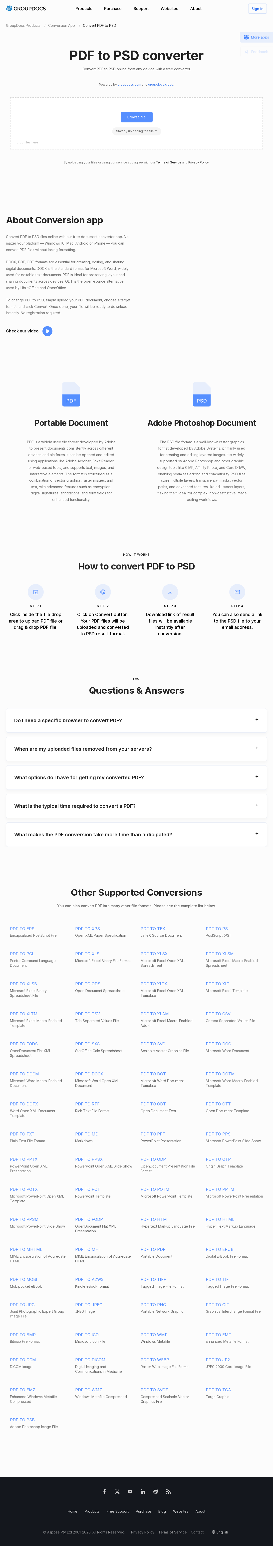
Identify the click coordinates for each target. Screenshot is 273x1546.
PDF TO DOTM (220, 1073)
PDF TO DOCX (89, 1073)
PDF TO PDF (153, 1249)
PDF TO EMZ (22, 1389)
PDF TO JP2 (218, 1359)
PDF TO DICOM (90, 1359)
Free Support (118, 1511)
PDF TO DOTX (24, 1103)
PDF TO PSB (22, 1419)
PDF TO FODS (24, 1043)
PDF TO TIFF (153, 1279)
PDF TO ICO (87, 1334)
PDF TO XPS (87, 928)
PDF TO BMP (23, 1334)
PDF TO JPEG (88, 1304)
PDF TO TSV (87, 1013)
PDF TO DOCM (24, 1073)
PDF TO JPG (22, 1304)
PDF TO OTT (218, 1103)
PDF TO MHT (88, 1249)
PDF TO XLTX (154, 983)
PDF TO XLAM (155, 1013)
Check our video (22, 330)
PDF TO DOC (218, 1043)
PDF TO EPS (22, 928)
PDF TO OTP (218, 1159)
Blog (162, 1511)
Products (83, 8)
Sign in (258, 9)
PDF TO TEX (153, 928)
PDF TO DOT (153, 1073)
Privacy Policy (198, 162)
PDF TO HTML (220, 1219)
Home (72, 1511)
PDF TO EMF (218, 1334)
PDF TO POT (87, 1189)
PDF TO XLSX (154, 953)
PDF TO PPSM (24, 1219)
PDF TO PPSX (89, 1159)
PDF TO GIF (217, 1304)
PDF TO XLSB (23, 983)
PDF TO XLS (87, 953)
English (222, 1532)
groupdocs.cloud (160, 84)
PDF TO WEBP (155, 1359)
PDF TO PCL (22, 953)
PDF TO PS (217, 928)
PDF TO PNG (153, 1304)
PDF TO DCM (23, 1359)
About (196, 8)
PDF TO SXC (87, 1043)
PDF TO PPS (218, 1133)
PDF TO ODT (153, 1103)
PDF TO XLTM (23, 1013)
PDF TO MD (86, 1133)
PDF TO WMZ (88, 1389)
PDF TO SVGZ (154, 1389)
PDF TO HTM (154, 1219)
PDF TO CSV (218, 1013)
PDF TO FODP (89, 1219)
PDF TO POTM (155, 1189)
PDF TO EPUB (220, 1249)
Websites (169, 8)
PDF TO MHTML (26, 1249)
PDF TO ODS (87, 983)
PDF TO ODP (153, 1159)
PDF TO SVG (153, 1043)
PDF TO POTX (24, 1189)
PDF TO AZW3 (89, 1279)
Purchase (113, 8)
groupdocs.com (129, 84)
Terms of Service (168, 162)
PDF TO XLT (218, 983)
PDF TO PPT (153, 1133)
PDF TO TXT (22, 1133)
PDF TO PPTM (220, 1189)
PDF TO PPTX (23, 1159)
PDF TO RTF (87, 1103)
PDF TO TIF (217, 1279)
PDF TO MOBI (23, 1279)
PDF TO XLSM (220, 953)
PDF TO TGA (218, 1389)
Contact (197, 1532)
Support (141, 8)
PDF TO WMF (154, 1334)
